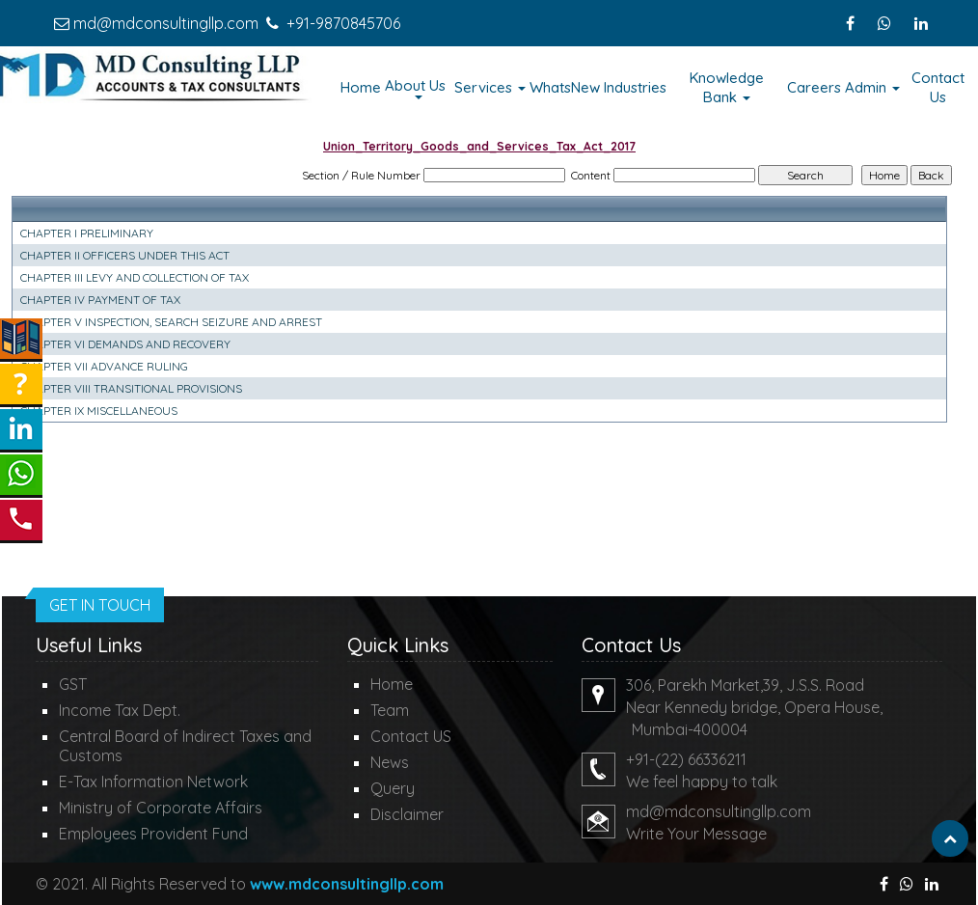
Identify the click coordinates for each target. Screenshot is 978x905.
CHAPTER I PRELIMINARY (86, 233)
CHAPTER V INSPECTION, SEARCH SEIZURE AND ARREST (171, 322)
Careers (814, 87)
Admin (872, 87)
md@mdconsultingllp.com (165, 23)
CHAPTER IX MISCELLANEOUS (98, 410)
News (389, 762)
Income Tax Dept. (119, 710)
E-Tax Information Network (153, 781)
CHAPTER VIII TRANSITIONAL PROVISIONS (131, 388)
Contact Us (937, 87)
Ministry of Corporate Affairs (160, 807)
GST (73, 684)
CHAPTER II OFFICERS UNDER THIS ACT (125, 255)
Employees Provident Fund (153, 833)
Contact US (410, 736)
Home (360, 87)
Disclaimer (407, 814)
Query (392, 788)
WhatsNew (565, 87)
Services (490, 87)
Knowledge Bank (727, 87)
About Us (417, 87)
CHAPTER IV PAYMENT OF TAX (100, 299)
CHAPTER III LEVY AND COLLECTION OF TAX (134, 277)
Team (389, 710)
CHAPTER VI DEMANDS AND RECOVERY (125, 344)
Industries (635, 87)
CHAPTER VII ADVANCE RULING (104, 366)
